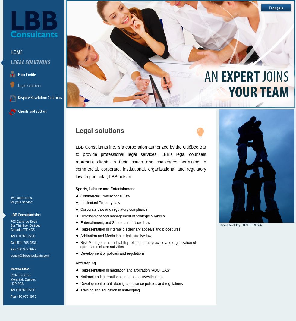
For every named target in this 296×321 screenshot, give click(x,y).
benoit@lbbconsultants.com (30, 255)
